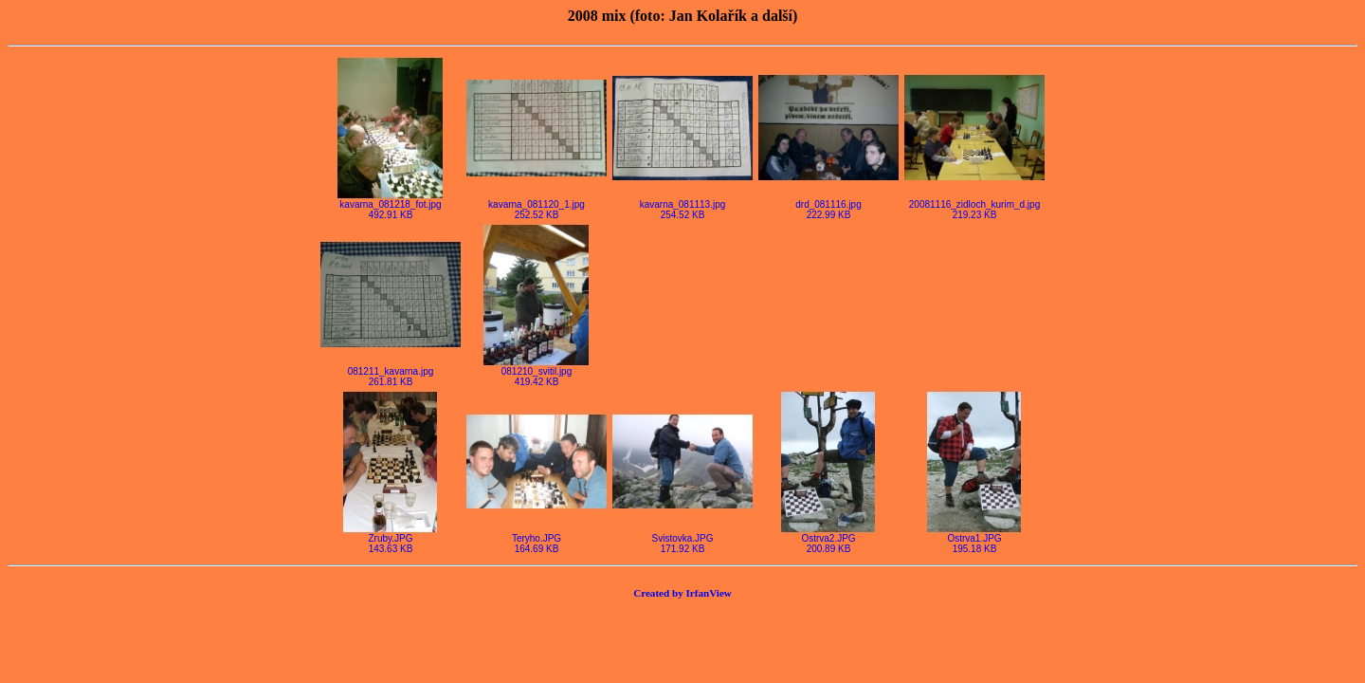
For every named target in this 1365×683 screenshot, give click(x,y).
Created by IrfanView (682, 593)
